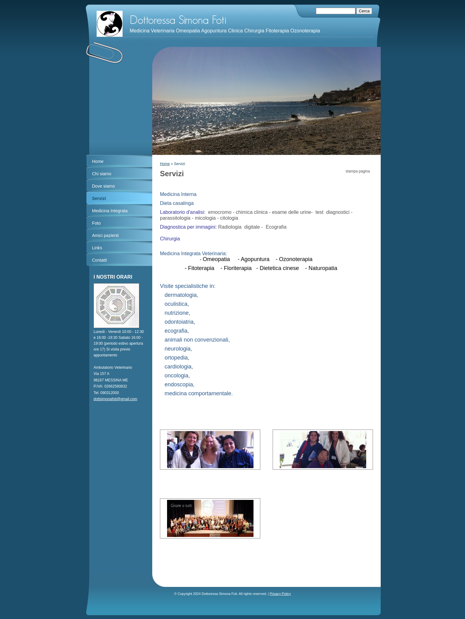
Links (97, 247)
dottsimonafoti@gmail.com (115, 399)
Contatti (99, 260)
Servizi (99, 198)
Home (165, 164)
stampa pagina (358, 171)
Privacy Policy (280, 594)
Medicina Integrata (110, 210)
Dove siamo (103, 186)
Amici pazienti (105, 235)
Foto (96, 223)
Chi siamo (101, 173)
